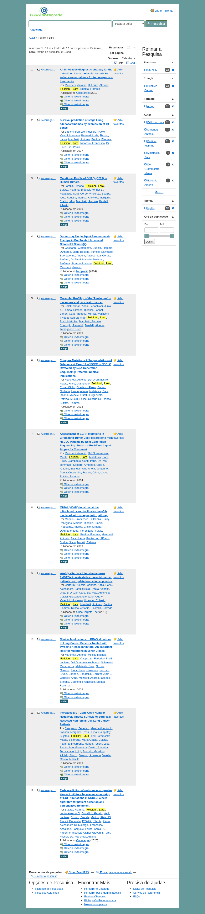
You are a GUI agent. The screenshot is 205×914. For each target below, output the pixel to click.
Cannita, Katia (95, 584)
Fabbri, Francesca (71, 832)
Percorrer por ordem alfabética (102, 892)
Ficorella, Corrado (101, 608)
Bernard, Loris (89, 135)
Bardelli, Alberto (94, 325)
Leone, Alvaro (79, 391)
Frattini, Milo (67, 201)
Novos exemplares (95, 904)
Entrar (156, 10)
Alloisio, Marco (69, 755)
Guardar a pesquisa (44, 876)
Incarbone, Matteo (82, 743)
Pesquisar (156, 23)
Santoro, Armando (84, 464)
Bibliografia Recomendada (100, 900)
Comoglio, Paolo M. (71, 325)
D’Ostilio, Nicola (91, 821)
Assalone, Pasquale (72, 828)
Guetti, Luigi (87, 395)
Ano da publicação (156, 216)
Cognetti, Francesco (83, 681)
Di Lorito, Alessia (98, 85)
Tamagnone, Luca (70, 329)
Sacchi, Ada (78, 538)
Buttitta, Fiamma (90, 88)
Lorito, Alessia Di (70, 813)
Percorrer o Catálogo (96, 888)
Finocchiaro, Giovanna (84, 670)
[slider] (146, 236)
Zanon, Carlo (68, 313)
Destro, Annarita (98, 747)
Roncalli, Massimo (93, 751)
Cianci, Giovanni (93, 832)
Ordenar (113, 58)
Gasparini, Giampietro (78, 247)
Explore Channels (95, 896)
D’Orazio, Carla (76, 592)
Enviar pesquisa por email (114, 872)
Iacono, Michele (69, 395)
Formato (149, 98)
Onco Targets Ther (87, 611)
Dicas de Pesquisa (144, 888)
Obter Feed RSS (77, 872)
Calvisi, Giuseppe (70, 596)
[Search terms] (70, 23)
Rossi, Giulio (67, 387)
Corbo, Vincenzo (90, 193)
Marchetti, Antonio (75, 85)
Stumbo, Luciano (81, 263)
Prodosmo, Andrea (71, 526)
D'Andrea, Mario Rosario (74, 251)
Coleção (149, 78)
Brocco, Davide (80, 817)
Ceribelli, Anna (68, 677)
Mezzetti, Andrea (89, 677)
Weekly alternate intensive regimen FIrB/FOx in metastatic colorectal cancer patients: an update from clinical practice (86, 577)
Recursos (150, 62)
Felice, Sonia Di (94, 828)
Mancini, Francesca (76, 519)
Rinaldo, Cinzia (93, 523)
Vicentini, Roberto (94, 600)
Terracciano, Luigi (70, 751)
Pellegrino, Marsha (71, 523)
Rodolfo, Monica (76, 197)
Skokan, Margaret (70, 732)
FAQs (136, 896)
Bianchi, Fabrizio (75, 131)
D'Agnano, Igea (69, 530)
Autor (32, 37)
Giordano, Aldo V (92, 596)
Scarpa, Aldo (78, 317)
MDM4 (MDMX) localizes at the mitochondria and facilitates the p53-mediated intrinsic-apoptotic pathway (84, 511)
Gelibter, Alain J (101, 673)
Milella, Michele (97, 654)
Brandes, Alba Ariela (83, 468)
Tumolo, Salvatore (102, 251)
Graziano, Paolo (86, 387)
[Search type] (128, 23)
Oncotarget (82, 92)
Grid (131, 62)
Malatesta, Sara (69, 193)
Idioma (169, 10)
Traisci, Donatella (70, 821)
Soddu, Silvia (68, 542)
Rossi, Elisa (90, 732)
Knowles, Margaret (99, 197)
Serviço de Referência (146, 892)
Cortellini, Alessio (75, 584)
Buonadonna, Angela (72, 255)
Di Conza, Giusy (99, 519)
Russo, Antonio (80, 608)
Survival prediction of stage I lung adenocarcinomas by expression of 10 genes (84, 123)
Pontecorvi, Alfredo (97, 538)
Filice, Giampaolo (79, 383)
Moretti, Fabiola (86, 542)
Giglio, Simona (92, 526)
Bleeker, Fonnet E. (92, 189)
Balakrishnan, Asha (76, 306)
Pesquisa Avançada (47, 892)
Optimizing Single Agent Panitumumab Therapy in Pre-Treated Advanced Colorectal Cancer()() (85, 240)
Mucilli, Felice (78, 398)
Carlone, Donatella (79, 673)
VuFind (36, 12)
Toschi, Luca (101, 743)
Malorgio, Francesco (90, 825)
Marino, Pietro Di (101, 817)
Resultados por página (116, 50)
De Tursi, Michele (81, 259)
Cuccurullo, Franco (99, 398)
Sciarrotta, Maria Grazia (83, 739)
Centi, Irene (89, 460)
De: (146, 224)
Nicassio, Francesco (92, 143)
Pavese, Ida (93, 255)
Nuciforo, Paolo (95, 131)
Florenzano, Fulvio (91, 530)
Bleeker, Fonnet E (95, 310)
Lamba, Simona (74, 185)
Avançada (36, 29)
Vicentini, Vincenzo (71, 600)
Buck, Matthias (69, 321)
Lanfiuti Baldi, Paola (87, 588)
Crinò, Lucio (99, 472)
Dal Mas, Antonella (98, 592)
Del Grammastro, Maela (85, 662)
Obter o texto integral (74, 96)
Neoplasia (82, 271)
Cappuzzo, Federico (92, 658)
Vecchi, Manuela (70, 135)
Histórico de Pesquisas (49, 888)
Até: (162, 224)
